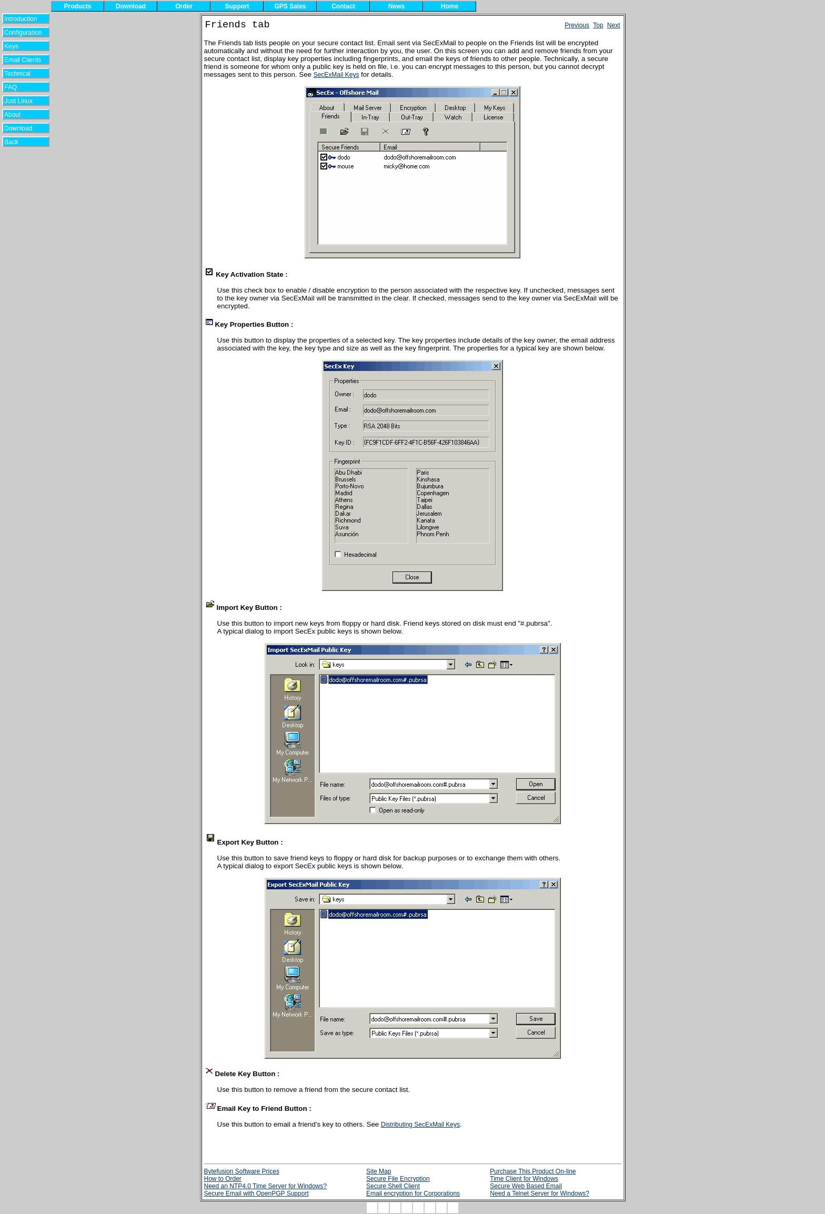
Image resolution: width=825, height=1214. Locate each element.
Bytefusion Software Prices (241, 1171)
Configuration (23, 32)
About (18, 114)
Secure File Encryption (398, 1178)
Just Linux (20, 101)
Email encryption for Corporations (413, 1193)
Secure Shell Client (393, 1186)
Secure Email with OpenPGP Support (256, 1193)
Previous (577, 25)
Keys (18, 46)
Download (21, 128)
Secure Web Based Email (526, 1186)
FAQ (18, 87)
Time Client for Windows (524, 1178)
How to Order (223, 1178)
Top (598, 25)
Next (613, 25)
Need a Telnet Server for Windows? (539, 1193)
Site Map (378, 1171)
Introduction (20, 19)
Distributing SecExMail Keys (420, 1124)
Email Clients (22, 60)
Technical (20, 73)
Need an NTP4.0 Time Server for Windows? (265, 1186)
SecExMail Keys (336, 74)
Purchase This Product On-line (533, 1171)
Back (18, 142)
